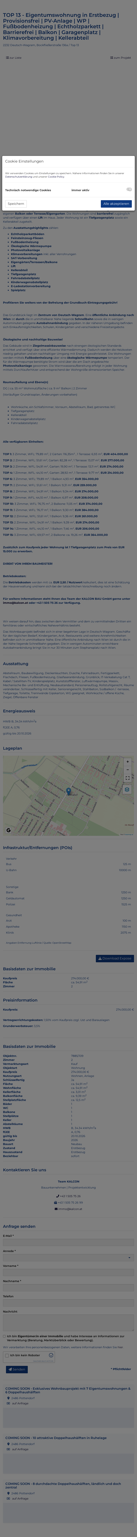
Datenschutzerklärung (18, 176)
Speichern (16, 204)
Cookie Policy (56, 176)
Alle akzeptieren (116, 204)
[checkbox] (129, 189)
